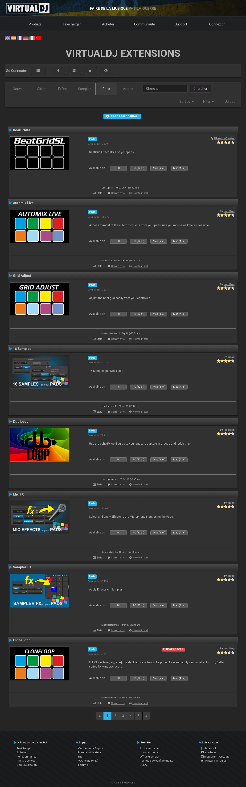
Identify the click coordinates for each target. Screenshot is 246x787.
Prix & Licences (26, 760)
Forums (83, 765)
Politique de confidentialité (156, 760)
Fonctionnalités (26, 756)
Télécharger (72, 24)
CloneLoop (21, 640)
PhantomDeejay (224, 138)
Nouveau (19, 89)
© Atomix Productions (123, 782)
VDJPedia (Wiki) (88, 760)
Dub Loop (20, 421)
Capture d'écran (27, 765)
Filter (208, 101)
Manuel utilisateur (89, 752)
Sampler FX (22, 567)
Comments (118, 193)
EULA (143, 765)
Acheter (108, 24)
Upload (230, 101)
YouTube (208, 752)
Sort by (186, 101)
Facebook (209, 748)
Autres (128, 89)
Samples (84, 89)
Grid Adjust (22, 276)
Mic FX (18, 494)
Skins (41, 89)
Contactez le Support (91, 748)
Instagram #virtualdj (215, 756)
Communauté (144, 24)
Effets (63, 89)
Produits (35, 24)
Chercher (200, 88)
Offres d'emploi (149, 756)
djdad (230, 357)
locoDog (229, 211)
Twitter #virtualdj (213, 760)
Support (181, 24)
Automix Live (23, 203)
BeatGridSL (22, 130)
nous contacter (149, 752)
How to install (140, 193)
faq (80, 756)
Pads (106, 89)
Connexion (217, 24)
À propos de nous (151, 748)
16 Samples (22, 349)
